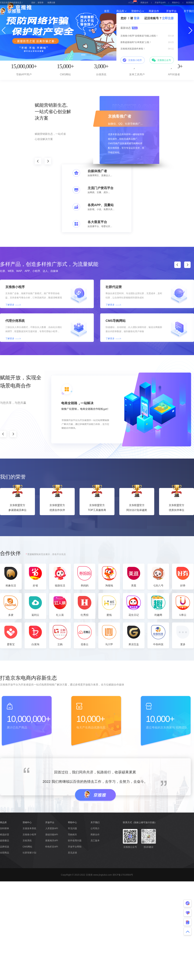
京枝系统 (27, 840)
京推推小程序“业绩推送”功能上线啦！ (139, 35)
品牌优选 (4, 846)
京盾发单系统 (29, 828)
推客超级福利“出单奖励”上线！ (135, 42)
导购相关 (72, 834)
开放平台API (160, 2)
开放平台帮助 (74, 846)
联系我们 (190, 2)
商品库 (120, 11)
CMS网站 (27, 846)
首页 (106, 11)
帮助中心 (176, 2)
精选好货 (4, 834)
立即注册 (168, 18)
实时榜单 (4, 828)
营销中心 (136, 11)
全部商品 (4, 852)
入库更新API (51, 828)
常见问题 (72, 828)
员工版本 (95, 840)
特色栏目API (51, 846)
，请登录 (39, 2)
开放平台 (171, 11)
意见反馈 (72, 852)
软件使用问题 (74, 840)
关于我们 (189, 11)
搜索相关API (51, 840)
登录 (137, 18)
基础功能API (51, 834)
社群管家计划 (29, 852)
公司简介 (95, 828)
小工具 (132, 2)
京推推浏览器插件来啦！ (132, 48)
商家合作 (144, 2)
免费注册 (51, 2)
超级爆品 (4, 840)
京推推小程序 (29, 834)
